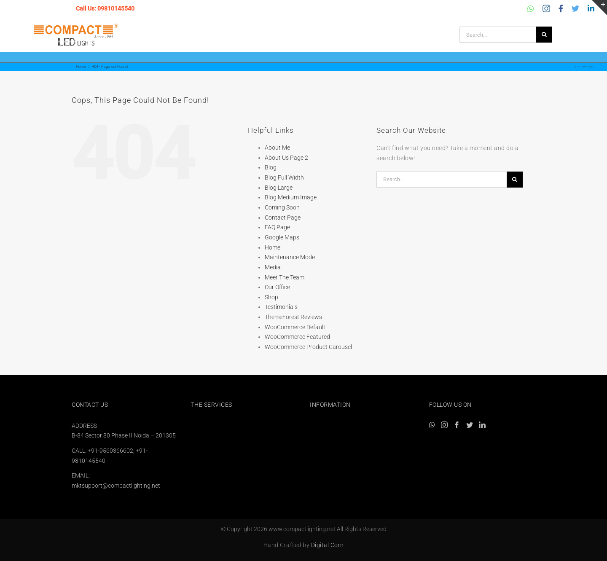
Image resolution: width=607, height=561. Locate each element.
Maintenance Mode (290, 257)
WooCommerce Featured (297, 336)
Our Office (277, 287)
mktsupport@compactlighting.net (116, 485)
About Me (277, 147)
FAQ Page (277, 227)
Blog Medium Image (291, 197)
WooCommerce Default (295, 327)
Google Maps (282, 237)
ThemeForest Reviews (293, 317)
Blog (271, 167)
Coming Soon (282, 207)
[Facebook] (457, 424)
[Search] (544, 35)
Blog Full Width (284, 177)
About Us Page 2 (286, 157)
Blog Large (279, 187)
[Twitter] (469, 424)
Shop (271, 297)
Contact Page (283, 217)
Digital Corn (327, 545)
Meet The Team (284, 277)
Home (272, 247)
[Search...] (497, 35)
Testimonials (281, 306)
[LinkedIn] (482, 424)
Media (273, 267)
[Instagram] (444, 424)
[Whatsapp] (432, 424)
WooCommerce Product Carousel (308, 347)
